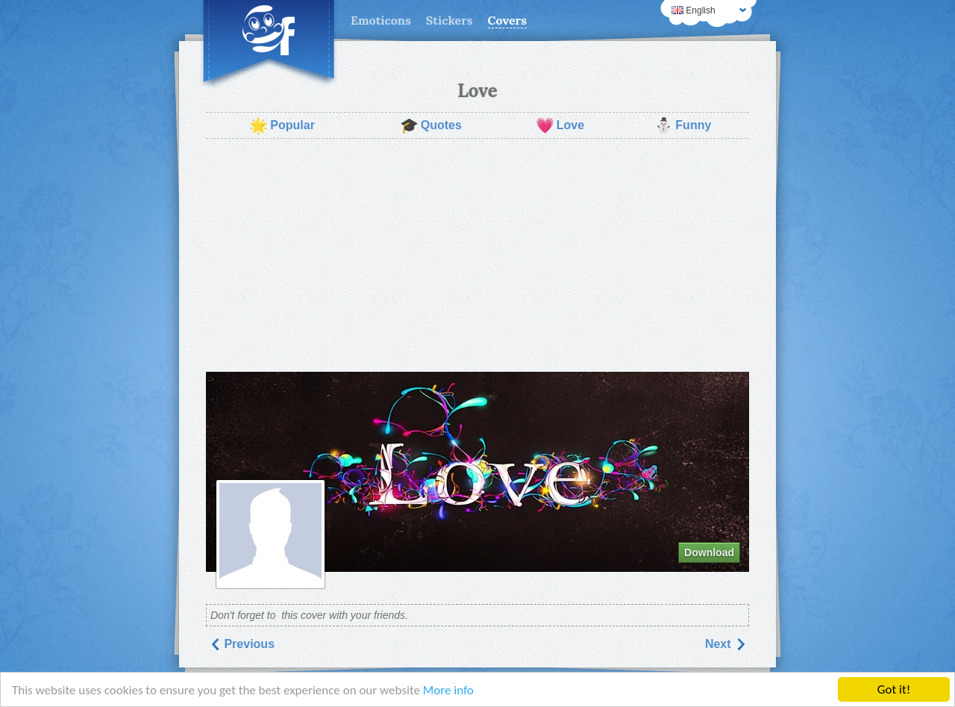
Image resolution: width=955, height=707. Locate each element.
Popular (282, 125)
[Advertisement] (477, 255)
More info (448, 690)
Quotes (431, 125)
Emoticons (381, 20)
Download (709, 552)
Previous (242, 644)
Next (725, 644)
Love (560, 125)
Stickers (449, 20)
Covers (507, 20)
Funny (682, 125)
